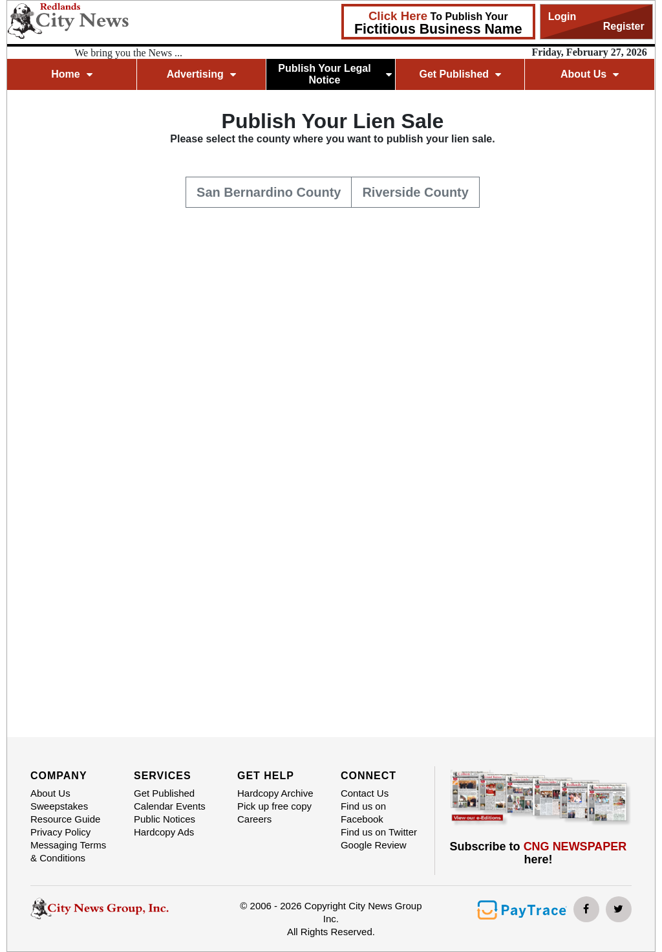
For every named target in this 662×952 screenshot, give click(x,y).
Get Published (460, 74)
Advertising (201, 74)
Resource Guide (65, 819)
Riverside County (415, 191)
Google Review (374, 844)
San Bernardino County (269, 191)
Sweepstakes (59, 806)
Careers (254, 819)
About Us (590, 74)
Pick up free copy (274, 806)
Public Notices (164, 819)
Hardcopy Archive (275, 793)
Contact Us (365, 793)
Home (71, 74)
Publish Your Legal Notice (334, 74)
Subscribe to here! (538, 853)
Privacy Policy (60, 831)
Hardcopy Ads (164, 831)
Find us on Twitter (379, 831)
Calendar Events (170, 806)
